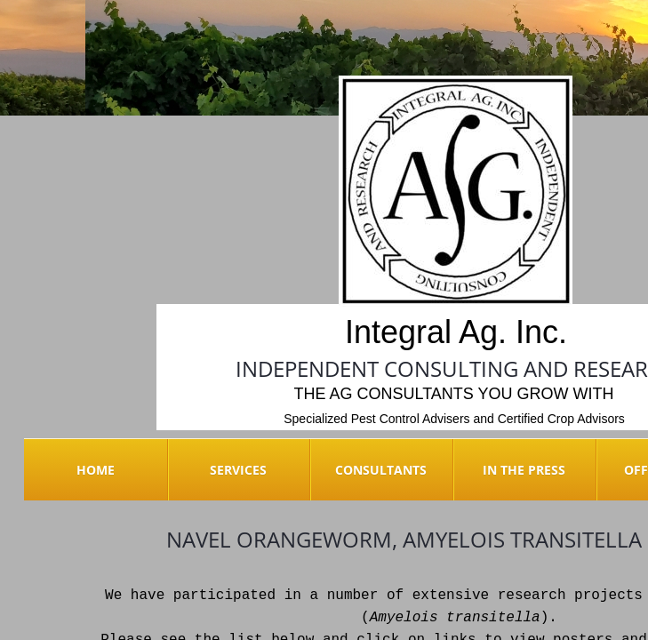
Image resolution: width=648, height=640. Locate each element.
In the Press (524, 469)
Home (95, 469)
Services (238, 469)
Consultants (381, 469)
